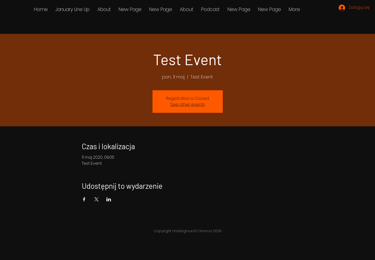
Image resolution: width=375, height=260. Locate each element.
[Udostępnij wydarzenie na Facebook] (84, 199)
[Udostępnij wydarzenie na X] (96, 199)
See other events (187, 104)
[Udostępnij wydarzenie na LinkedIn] (108, 199)
